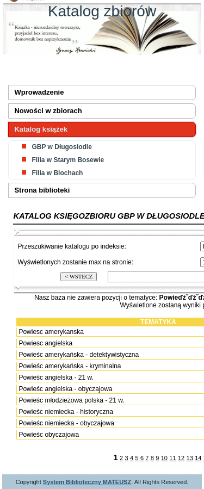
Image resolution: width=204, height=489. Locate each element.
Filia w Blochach (57, 173)
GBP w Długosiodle (61, 147)
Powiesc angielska (45, 343)
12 (181, 458)
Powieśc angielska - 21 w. (55, 377)
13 (190, 458)
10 (164, 458)
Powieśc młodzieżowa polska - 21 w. (71, 400)
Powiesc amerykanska (50, 332)
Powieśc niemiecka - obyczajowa (66, 423)
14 (198, 458)
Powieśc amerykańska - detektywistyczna (78, 354)
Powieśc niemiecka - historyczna (65, 412)
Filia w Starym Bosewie (68, 160)
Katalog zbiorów (102, 11)
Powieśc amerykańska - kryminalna (69, 366)
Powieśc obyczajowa (48, 434)
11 (172, 458)
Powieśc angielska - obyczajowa (65, 389)
